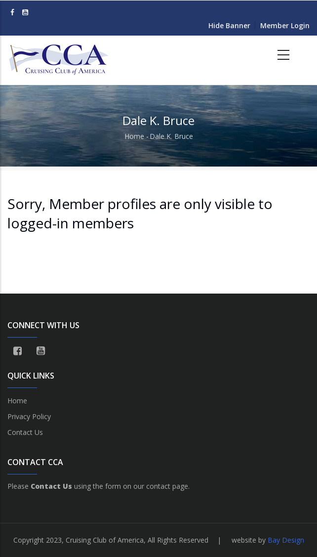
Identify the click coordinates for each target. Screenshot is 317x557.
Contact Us (25, 432)
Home (134, 136)
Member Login (285, 25)
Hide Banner (229, 25)
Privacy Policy (29, 416)
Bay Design (286, 540)
